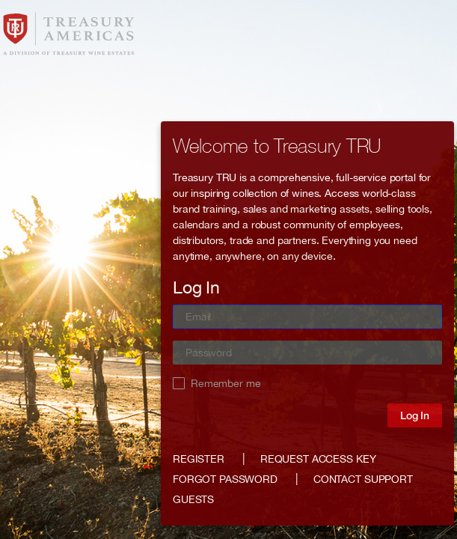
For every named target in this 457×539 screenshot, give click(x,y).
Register (198, 459)
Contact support (363, 479)
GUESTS (193, 499)
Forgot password (225, 479)
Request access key (317, 459)
